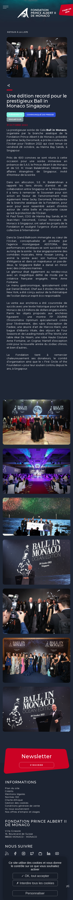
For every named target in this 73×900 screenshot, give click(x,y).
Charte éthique (14, 800)
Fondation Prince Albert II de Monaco (36, 14)
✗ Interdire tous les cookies (35, 883)
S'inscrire (36, 765)
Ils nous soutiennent (17, 809)
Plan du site (12, 788)
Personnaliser (35, 893)
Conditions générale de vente (22, 806)
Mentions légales (15, 794)
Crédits (9, 791)
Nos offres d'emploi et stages (22, 812)
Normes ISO (12, 797)
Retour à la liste (17, 32)
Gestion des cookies (16, 803)
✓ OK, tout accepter (35, 876)
